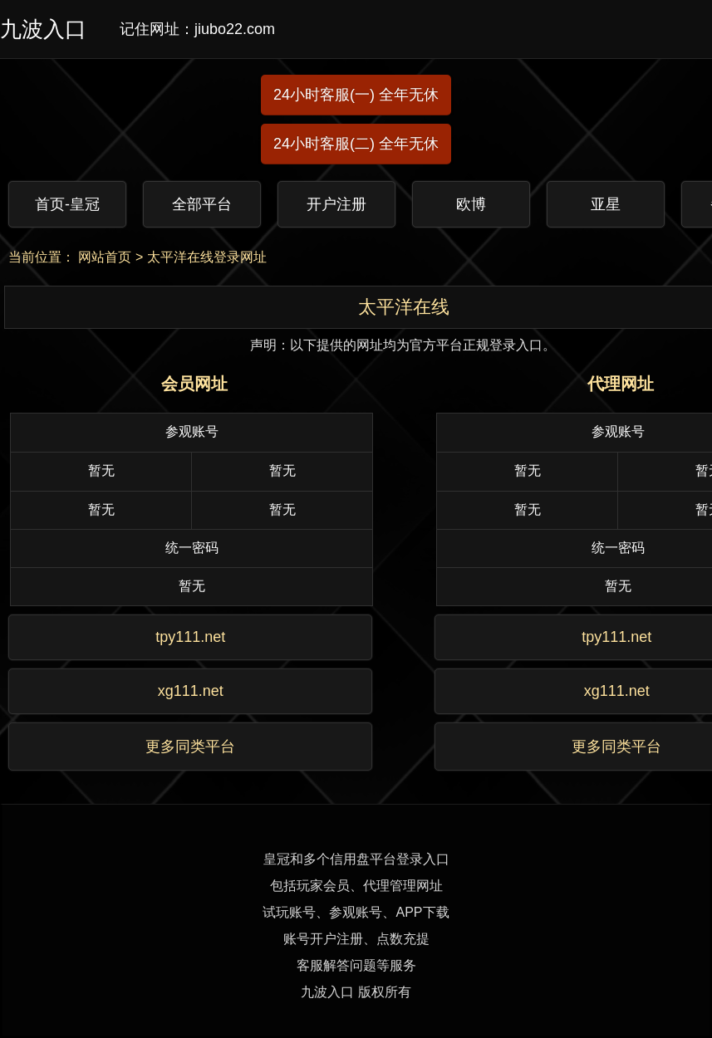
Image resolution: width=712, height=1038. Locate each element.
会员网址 (194, 384)
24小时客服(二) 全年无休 (356, 143)
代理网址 (620, 384)
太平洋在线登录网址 (207, 257)
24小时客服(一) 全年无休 (356, 94)
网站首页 (104, 257)
